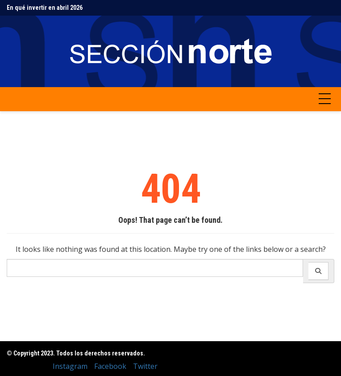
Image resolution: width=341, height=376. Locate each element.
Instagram (70, 366)
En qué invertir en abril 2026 (45, 7)
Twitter (145, 366)
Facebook (110, 366)
